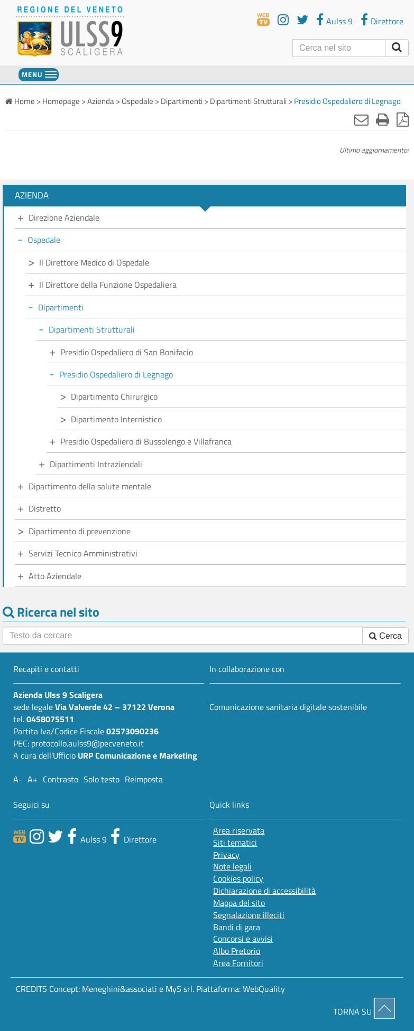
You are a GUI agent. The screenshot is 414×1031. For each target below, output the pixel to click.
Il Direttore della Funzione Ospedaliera (108, 284)
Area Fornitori (238, 963)
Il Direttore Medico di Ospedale (94, 262)
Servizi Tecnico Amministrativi (83, 553)
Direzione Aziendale (64, 217)
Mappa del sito (239, 903)
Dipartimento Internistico (116, 419)
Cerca (385, 635)
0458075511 (50, 719)
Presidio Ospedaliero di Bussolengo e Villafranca (146, 441)
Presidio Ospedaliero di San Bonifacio (126, 352)
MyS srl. (179, 988)
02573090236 (132, 731)
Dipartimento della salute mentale (90, 486)
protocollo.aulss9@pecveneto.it (87, 743)
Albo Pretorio (236, 951)
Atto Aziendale (55, 576)
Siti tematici (235, 843)
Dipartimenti (61, 307)
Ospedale (43, 239)
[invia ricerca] (397, 48)
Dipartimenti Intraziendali (96, 464)
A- (17, 779)
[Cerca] (338, 48)
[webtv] (263, 19)
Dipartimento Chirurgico (114, 396)
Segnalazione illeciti (248, 915)
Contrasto (60, 779)
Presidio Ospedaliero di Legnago (116, 374)
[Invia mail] (361, 119)
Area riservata (238, 831)
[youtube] (283, 19)
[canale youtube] (37, 836)
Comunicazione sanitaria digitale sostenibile (288, 707)
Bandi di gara (236, 927)
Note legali (232, 866)
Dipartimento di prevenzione (80, 531)
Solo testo (101, 779)
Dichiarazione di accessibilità (264, 891)
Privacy (226, 855)
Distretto (45, 508)
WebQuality (264, 988)
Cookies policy (238, 879)
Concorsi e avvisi (243, 939)
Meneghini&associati (119, 988)
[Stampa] (382, 119)
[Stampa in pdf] (403, 119)
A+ (32, 779)
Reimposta (144, 779)
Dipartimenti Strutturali (92, 329)
